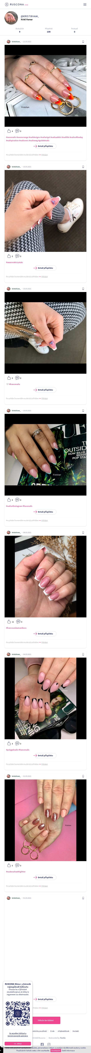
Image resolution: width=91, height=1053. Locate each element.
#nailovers (23, 140)
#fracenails (27, 506)
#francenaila (14, 384)
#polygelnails (12, 749)
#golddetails (43, 140)
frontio (63, 1038)
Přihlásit (44, 155)
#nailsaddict (55, 137)
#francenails (23, 749)
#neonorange (22, 137)
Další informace (68, 1050)
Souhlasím (55, 1050)
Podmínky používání (39, 1031)
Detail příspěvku (44, 146)
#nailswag (33, 140)
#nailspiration (12, 140)
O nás (52, 1031)
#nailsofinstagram (14, 506)
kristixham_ (16, 41)
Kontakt (76, 1031)
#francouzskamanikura (16, 628)
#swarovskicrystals (14, 262)
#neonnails (11, 137)
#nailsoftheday (76, 137)
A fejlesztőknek (63, 1031)
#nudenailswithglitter (15, 871)
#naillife (65, 137)
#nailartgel (45, 137)
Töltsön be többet (46, 1020)
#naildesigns (34, 137)
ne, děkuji (14, 1044)
